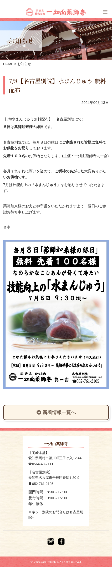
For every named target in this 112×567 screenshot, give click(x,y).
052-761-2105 (42, 484)
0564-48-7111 (42, 464)
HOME (8, 64)
